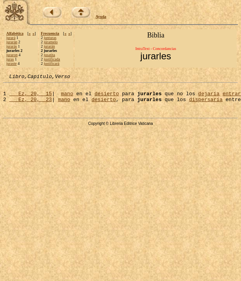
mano (67, 96)
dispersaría (206, 103)
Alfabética (14, 33)
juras (10, 59)
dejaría (209, 96)
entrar (232, 96)
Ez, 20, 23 (30, 103)
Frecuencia (50, 33)
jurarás (11, 46)
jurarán (11, 42)
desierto (107, 96)
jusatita (49, 55)
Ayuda (101, 16)
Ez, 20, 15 (30, 96)
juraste (11, 63)
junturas (50, 38)
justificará (51, 63)
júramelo (51, 42)
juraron (12, 55)
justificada (52, 59)
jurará (10, 38)
